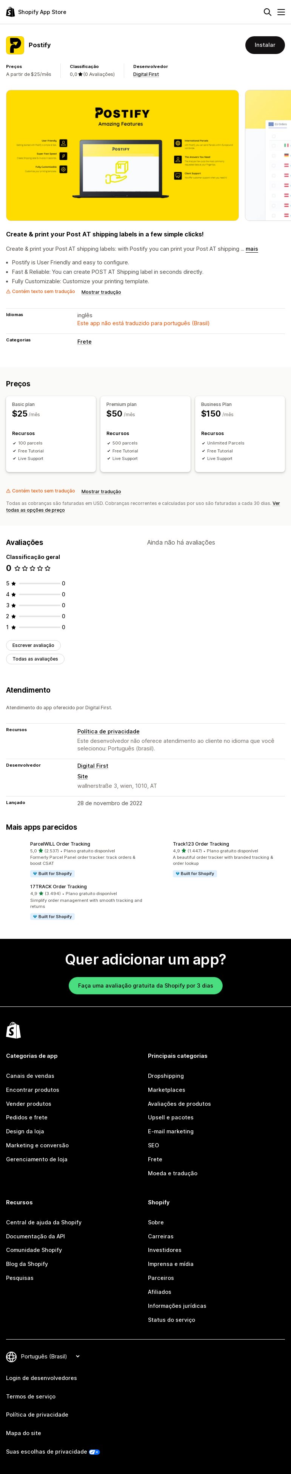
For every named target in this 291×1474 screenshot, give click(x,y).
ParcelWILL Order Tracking (60, 844)
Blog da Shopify (27, 1264)
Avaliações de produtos (179, 1103)
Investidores (165, 1250)
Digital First (146, 74)
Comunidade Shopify (34, 1250)
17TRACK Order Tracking (58, 886)
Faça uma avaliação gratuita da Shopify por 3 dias (145, 985)
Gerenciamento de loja (37, 1159)
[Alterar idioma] (50, 1356)
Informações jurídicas (177, 1306)
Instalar (265, 45)
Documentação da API (35, 1236)
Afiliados (159, 1292)
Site (82, 776)
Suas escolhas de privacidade (46, 1451)
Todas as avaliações (35, 659)
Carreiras (161, 1236)
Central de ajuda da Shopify (44, 1222)
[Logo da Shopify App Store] (36, 12)
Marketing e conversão (37, 1145)
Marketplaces (166, 1090)
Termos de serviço (30, 1396)
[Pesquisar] (267, 12)
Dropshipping (166, 1076)
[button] (74, 859)
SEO (153, 1145)
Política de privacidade (108, 731)
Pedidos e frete (27, 1117)
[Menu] (281, 12)
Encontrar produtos (32, 1090)
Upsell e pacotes (171, 1117)
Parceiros (161, 1278)
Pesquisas (20, 1278)
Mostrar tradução (101, 292)
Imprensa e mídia (171, 1264)
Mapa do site (23, 1433)
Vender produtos (28, 1103)
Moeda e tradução (172, 1173)
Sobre (156, 1222)
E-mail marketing (171, 1131)
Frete (84, 341)
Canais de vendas (30, 1076)
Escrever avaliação (33, 645)
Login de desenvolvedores (41, 1378)
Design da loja (25, 1131)
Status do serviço (171, 1320)
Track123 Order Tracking (201, 844)
